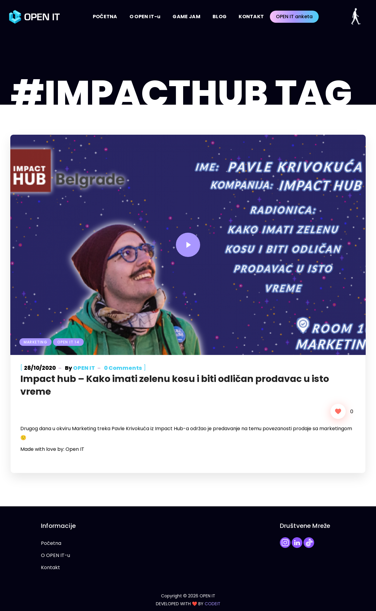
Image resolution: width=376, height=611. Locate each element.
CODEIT (212, 604)
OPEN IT (84, 368)
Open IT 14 (68, 342)
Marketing (35, 342)
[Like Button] (338, 411)
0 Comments (123, 368)
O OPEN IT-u (55, 555)
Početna (51, 543)
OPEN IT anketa (294, 16)
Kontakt (50, 567)
